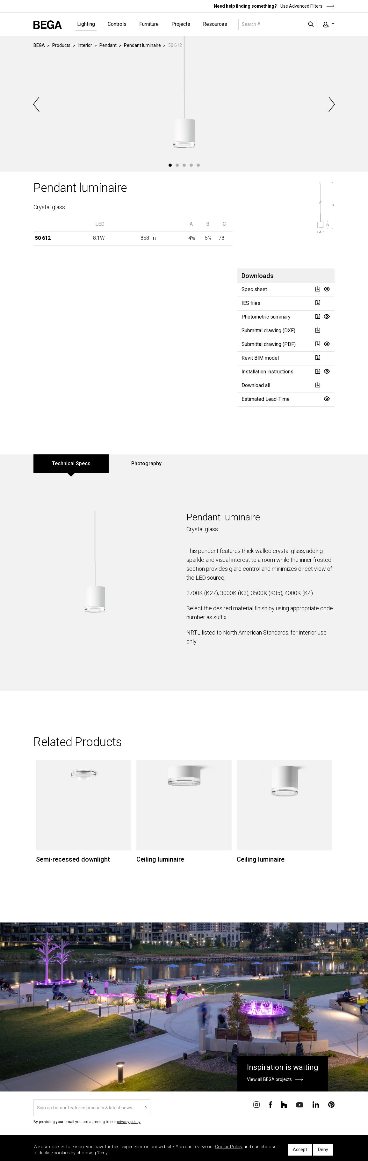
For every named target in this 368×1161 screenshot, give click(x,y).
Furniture (149, 24)
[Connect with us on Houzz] (284, 1104)
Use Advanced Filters (307, 6)
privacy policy (129, 1122)
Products (61, 45)
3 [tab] (184, 165)
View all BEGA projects (269, 1079)
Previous (37, 104)
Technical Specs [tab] (71, 463)
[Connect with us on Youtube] (299, 1104)
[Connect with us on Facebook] (270, 1104)
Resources (215, 24)
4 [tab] (191, 165)
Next (331, 104)
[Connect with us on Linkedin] (316, 1104)
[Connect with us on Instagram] (256, 1104)
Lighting (86, 24)
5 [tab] (198, 165)
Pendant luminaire (142, 45)
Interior (85, 45)
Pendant (108, 45)
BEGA (39, 45)
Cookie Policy (228, 1146)
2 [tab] (177, 165)
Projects (180, 24)
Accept (300, 1149)
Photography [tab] (146, 463)
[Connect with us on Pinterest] (331, 1104)
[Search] (277, 24)
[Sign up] (91, 1107)
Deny (323, 1149)
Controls (117, 24)
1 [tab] (170, 165)
